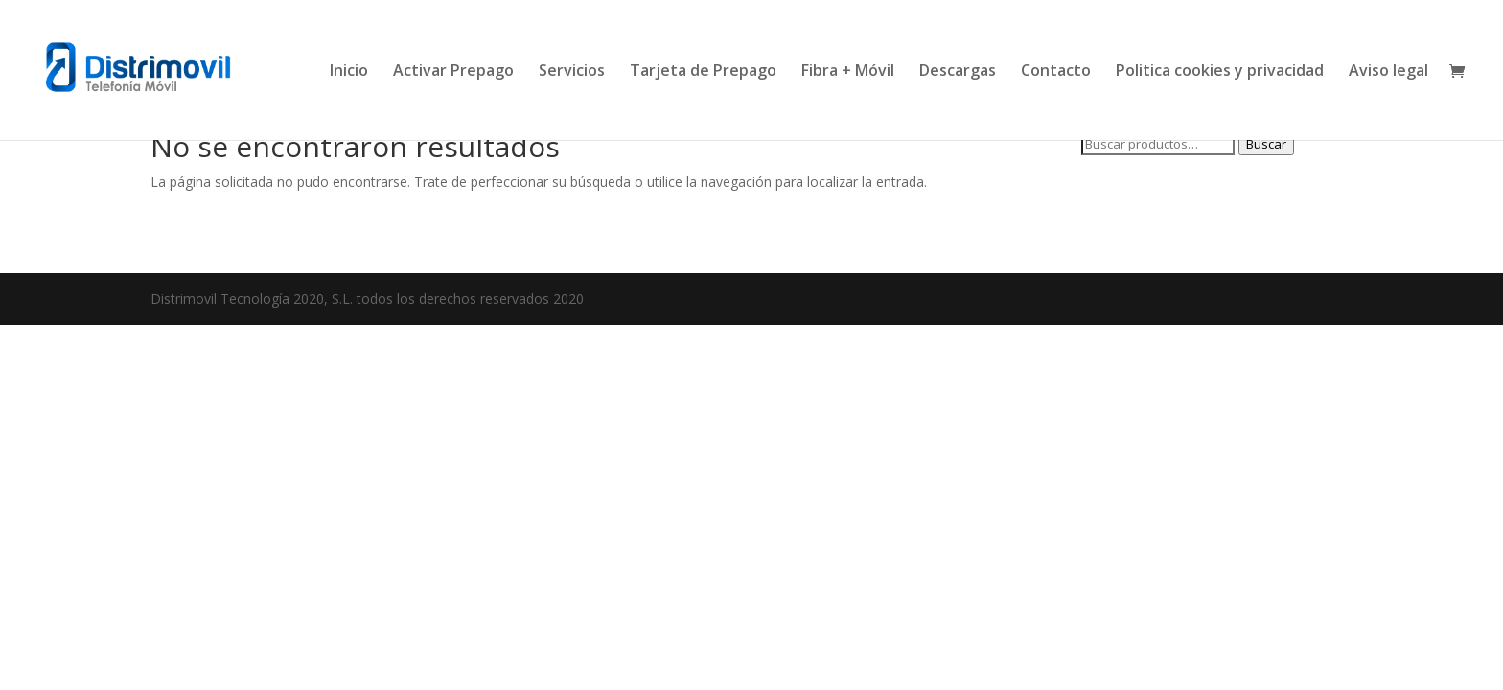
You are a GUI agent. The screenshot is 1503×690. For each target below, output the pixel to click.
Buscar (1266, 143)
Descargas (957, 71)
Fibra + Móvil (847, 71)
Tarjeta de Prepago (703, 71)
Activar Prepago (453, 71)
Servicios (572, 71)
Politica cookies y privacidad (1220, 71)
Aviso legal (1388, 71)
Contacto (1056, 71)
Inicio (349, 71)
